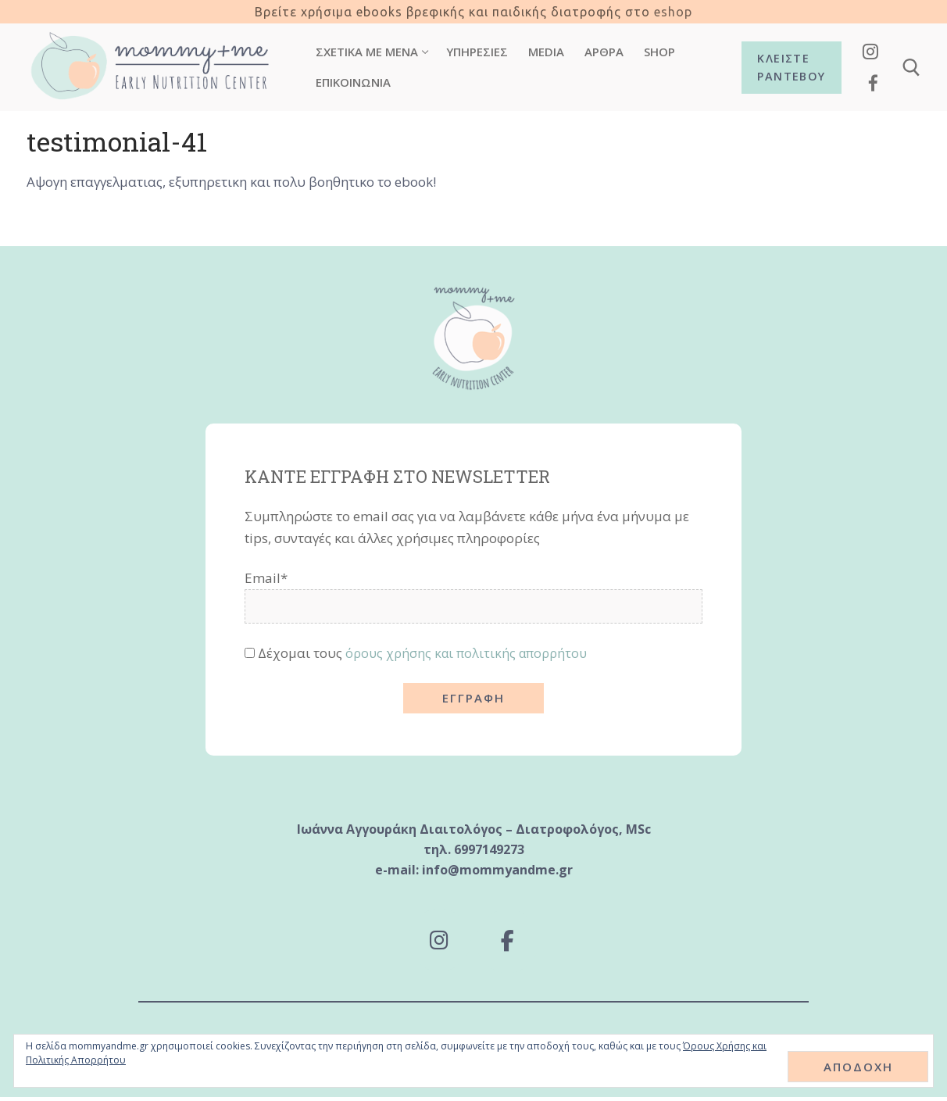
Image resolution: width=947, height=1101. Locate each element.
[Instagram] (871, 51)
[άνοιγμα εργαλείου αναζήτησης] (911, 68)
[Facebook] (873, 83)
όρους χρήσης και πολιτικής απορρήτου (470, 653)
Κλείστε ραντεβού (791, 67)
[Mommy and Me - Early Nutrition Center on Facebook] (509, 943)
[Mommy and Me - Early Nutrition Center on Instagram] (438, 942)
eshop (673, 12)
